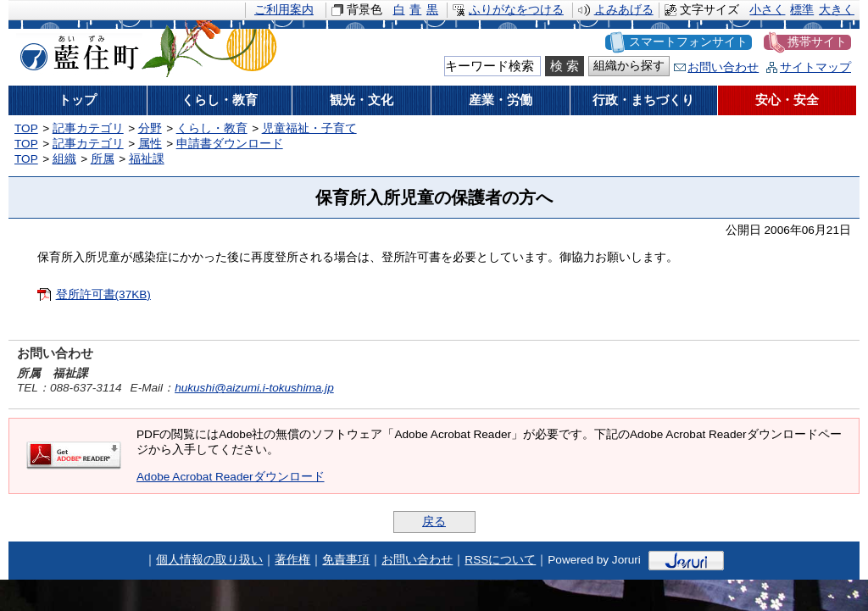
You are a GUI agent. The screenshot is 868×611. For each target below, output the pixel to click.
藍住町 (76, 50)
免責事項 (346, 559)
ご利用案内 (284, 9)
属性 (150, 143)
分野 (150, 128)
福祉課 (146, 159)
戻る (434, 521)
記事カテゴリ (88, 128)
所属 (102, 159)
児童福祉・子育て (309, 128)
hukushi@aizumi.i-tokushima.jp (254, 387)
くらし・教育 (212, 128)
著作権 (292, 559)
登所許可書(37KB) (103, 294)
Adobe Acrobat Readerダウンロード (230, 476)
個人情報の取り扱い (209, 559)
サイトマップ (815, 67)
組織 (64, 159)
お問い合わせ (723, 67)
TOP (26, 128)
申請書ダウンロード (229, 143)
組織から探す (629, 65)
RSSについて (500, 559)
